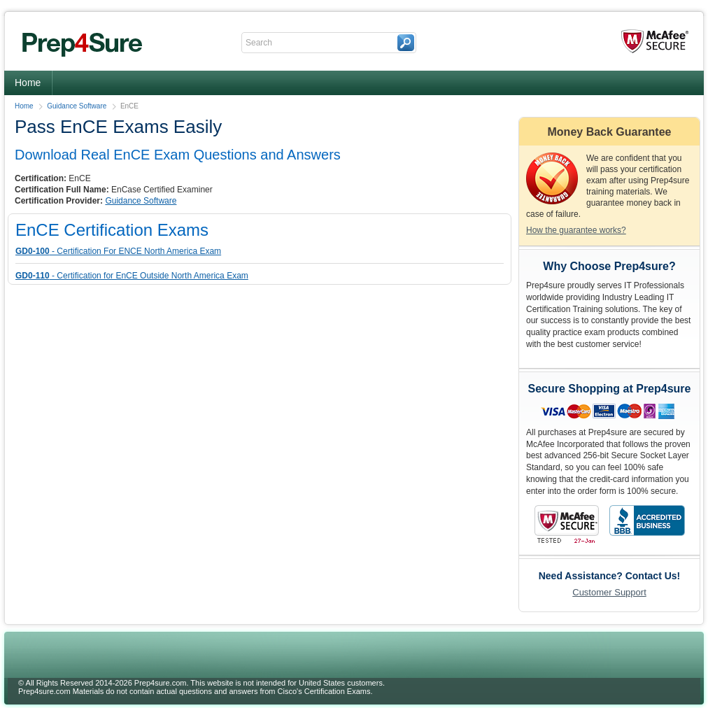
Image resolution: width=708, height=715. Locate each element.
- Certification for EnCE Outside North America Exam (131, 276)
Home (28, 82)
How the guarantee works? (576, 230)
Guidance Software (76, 106)
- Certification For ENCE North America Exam (118, 251)
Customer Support (609, 592)
